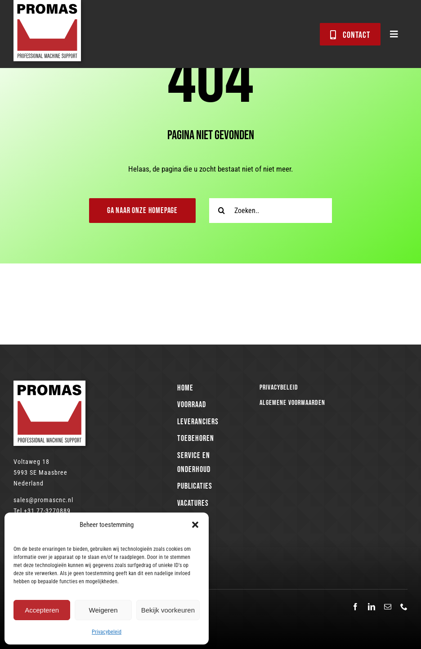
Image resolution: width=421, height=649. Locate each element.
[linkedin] (371, 606)
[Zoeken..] (270, 210)
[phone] (404, 606)
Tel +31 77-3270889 (42, 510)
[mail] (387, 606)
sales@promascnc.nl (43, 500)
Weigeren (103, 610)
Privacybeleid (106, 632)
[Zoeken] (221, 210)
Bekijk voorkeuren (168, 610)
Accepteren (42, 610)
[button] (195, 524)
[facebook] (355, 606)
